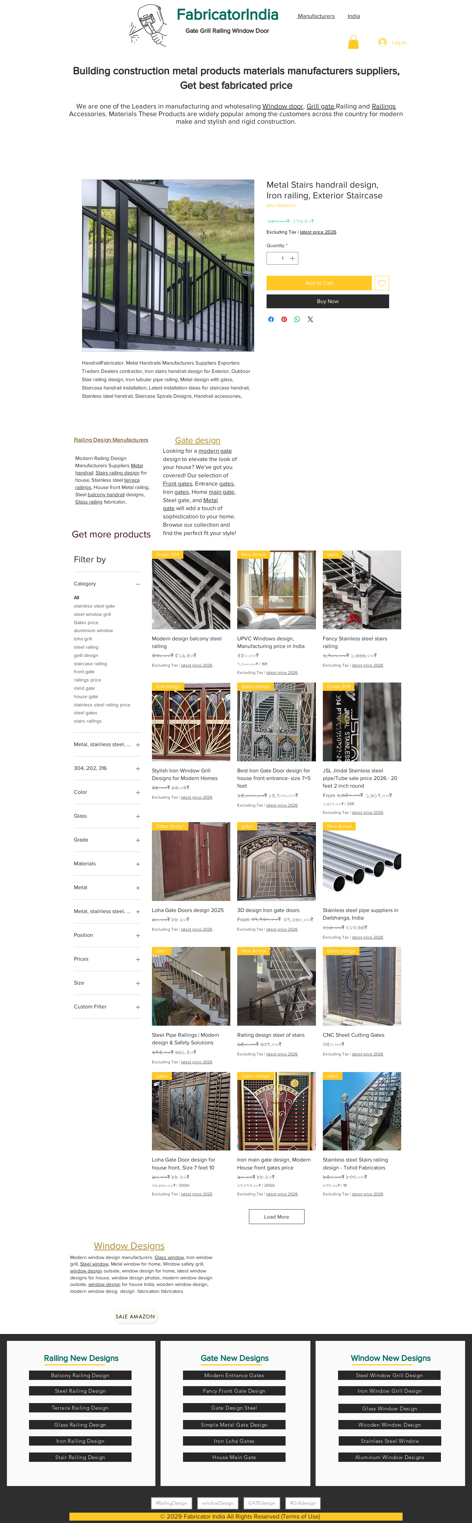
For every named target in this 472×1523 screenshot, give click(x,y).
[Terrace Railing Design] (80, 1407)
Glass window (169, 1257)
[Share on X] (310, 319)
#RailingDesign (171, 1503)
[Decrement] (272, 258)
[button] (353, 42)
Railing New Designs (81, 1358)
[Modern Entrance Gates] (234, 1375)
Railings (384, 106)
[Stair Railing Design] (80, 1457)
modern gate (215, 450)
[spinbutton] (282, 258)
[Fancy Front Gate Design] (234, 1390)
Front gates (177, 483)
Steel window (94, 1264)
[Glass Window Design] (389, 1408)
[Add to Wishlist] (382, 283)
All (76, 597)
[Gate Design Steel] (234, 1407)
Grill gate (320, 106)
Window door (282, 106)
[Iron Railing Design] (80, 1441)
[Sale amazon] (135, 1316)
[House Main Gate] (234, 1457)
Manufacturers (316, 15)
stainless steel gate (94, 605)
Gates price (86, 622)
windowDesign (218, 1503)
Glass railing (89, 502)
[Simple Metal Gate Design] (234, 1424)
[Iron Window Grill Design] (389, 1390)
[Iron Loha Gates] (234, 1441)
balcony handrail (106, 494)
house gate (86, 696)
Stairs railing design (117, 473)
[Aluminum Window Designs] (389, 1457)
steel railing (86, 646)
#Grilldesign (303, 1503)
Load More (276, 1217)
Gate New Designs (235, 1358)
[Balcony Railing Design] (80, 1375)
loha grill (83, 638)
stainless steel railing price (102, 704)
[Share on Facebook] (271, 319)
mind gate (84, 687)
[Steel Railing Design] (80, 1390)
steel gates (85, 712)
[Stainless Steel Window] (390, 1441)
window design (86, 1270)
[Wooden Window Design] (389, 1424)
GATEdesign (262, 1503)
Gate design (198, 440)
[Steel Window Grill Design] (389, 1375)
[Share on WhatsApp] (297, 319)
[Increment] (293, 258)
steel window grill (92, 613)
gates (226, 483)
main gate (221, 491)
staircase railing (90, 663)
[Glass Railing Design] (80, 1424)
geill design (86, 654)
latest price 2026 (318, 232)
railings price (87, 679)
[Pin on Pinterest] (284, 319)
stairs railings (88, 720)
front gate (84, 671)
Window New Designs (391, 1358)
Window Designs (129, 1245)
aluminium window (93, 630)
